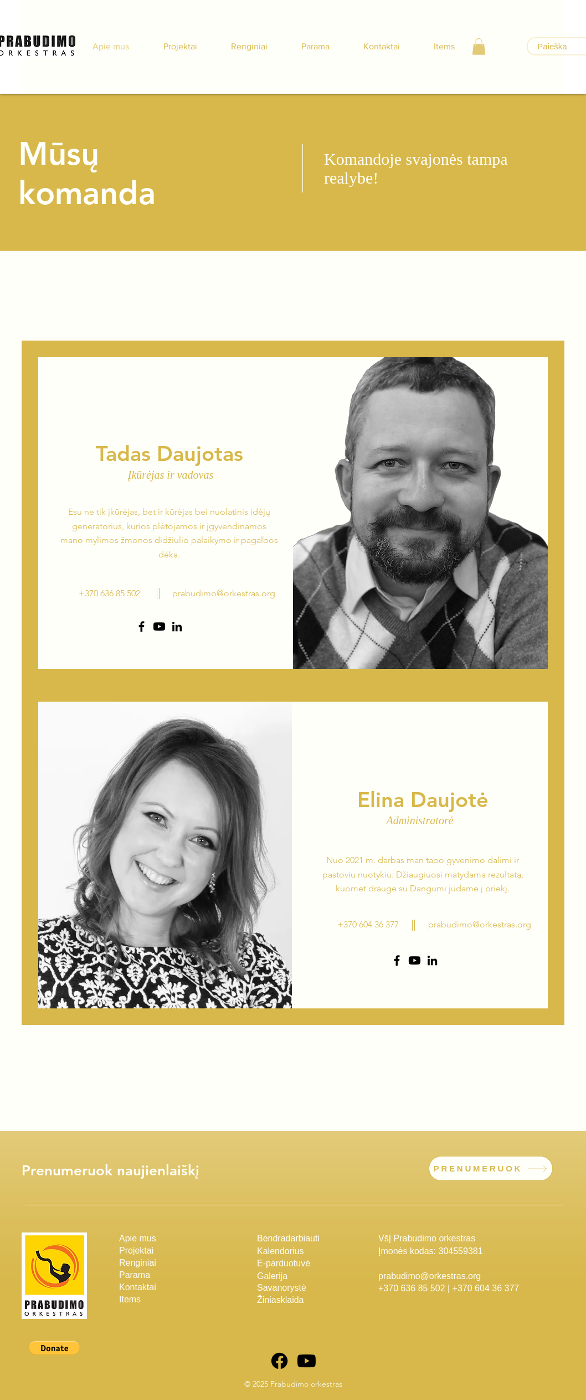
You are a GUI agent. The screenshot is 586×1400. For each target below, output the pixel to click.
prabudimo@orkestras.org (223, 593)
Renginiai (137, 1262)
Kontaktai (137, 1287)
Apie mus (137, 1238)
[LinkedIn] (177, 626)
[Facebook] (141, 626)
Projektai (136, 1250)
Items (130, 1299)
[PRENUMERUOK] (491, 1168)
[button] (479, 46)
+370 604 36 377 (486, 1288)
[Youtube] (159, 626)
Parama (134, 1275)
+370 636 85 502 (411, 1288)
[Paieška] (552, 46)
